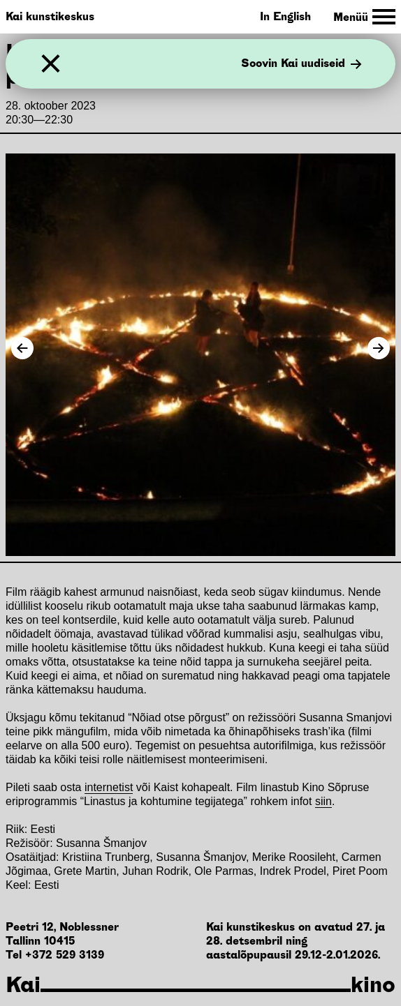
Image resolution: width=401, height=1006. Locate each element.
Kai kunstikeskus (50, 16)
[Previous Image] (22, 348)
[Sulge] (50, 64)
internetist (109, 787)
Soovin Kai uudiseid (301, 64)
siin (323, 801)
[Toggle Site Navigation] (364, 17)
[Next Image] (378, 348)
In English (285, 16)
